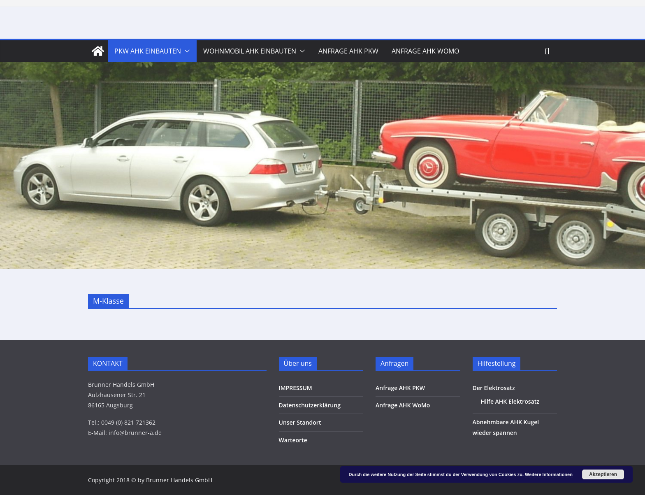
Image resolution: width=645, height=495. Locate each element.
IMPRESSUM (295, 388)
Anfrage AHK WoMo (425, 51)
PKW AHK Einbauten (147, 51)
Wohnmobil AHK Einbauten (249, 51)
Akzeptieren (603, 474)
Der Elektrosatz (494, 388)
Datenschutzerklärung (310, 405)
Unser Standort (300, 422)
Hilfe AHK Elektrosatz (510, 401)
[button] (185, 51)
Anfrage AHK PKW (348, 51)
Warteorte (293, 440)
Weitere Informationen (549, 474)
